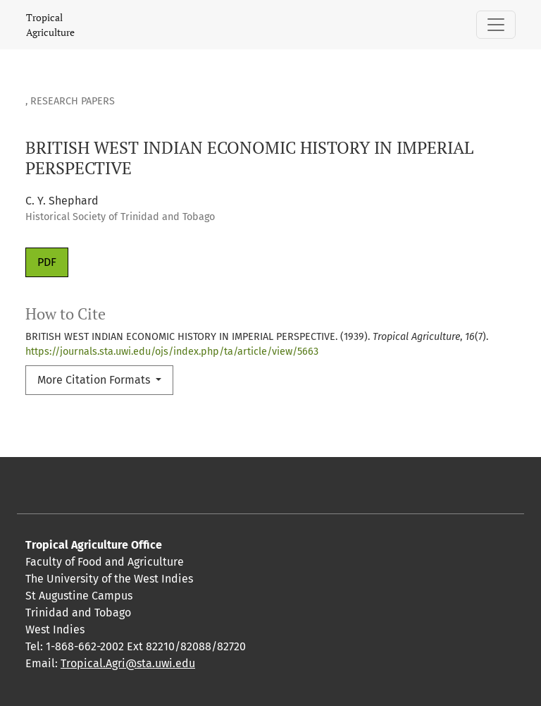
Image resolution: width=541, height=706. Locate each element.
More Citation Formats (95, 380)
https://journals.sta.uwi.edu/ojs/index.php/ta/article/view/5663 (171, 352)
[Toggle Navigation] (496, 25)
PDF (46, 262)
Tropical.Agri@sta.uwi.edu (128, 663)
